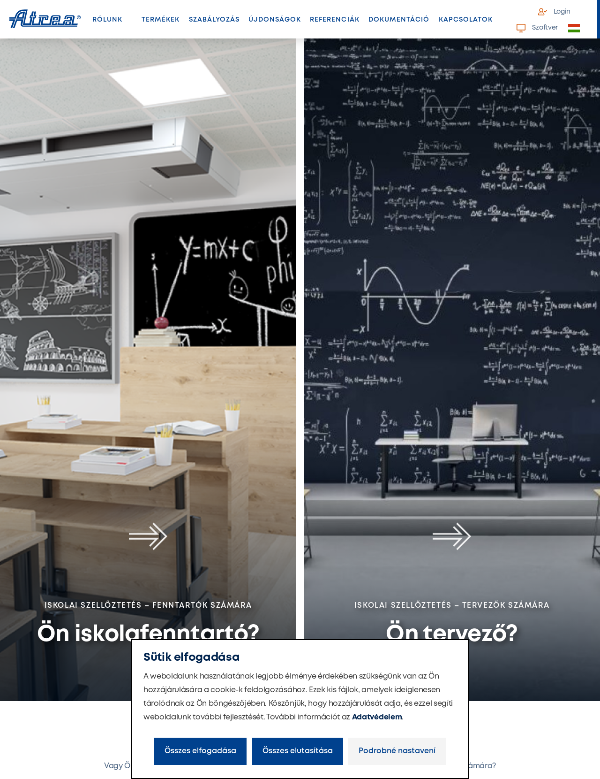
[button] (579, 28)
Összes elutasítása (297, 751)
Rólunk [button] (107, 20)
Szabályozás (214, 20)
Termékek (163, 22)
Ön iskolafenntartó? (148, 635)
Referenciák (335, 20)
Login (554, 12)
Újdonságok (274, 20)
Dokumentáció (399, 20)
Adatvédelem (377, 717)
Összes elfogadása (200, 751)
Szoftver (537, 28)
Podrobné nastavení (397, 751)
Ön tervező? (452, 635)
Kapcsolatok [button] (466, 20)
